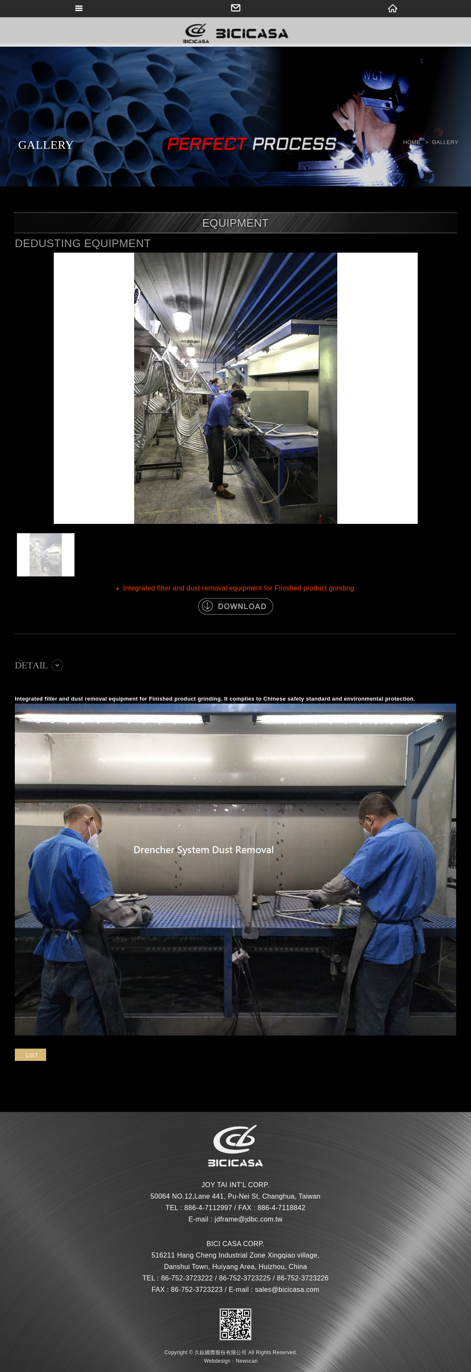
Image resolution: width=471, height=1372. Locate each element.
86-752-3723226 (302, 1278)
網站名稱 (236, 34)
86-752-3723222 (187, 1278)
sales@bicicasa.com (287, 1289)
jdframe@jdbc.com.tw (249, 1219)
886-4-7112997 (208, 1207)
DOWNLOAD (235, 606)
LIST (32, 1055)
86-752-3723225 (244, 1278)
